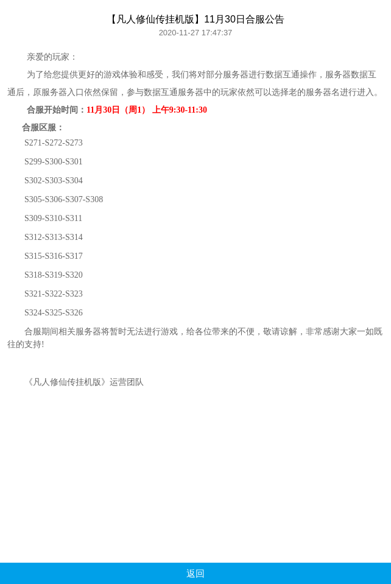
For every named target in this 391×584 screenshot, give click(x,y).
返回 (195, 573)
